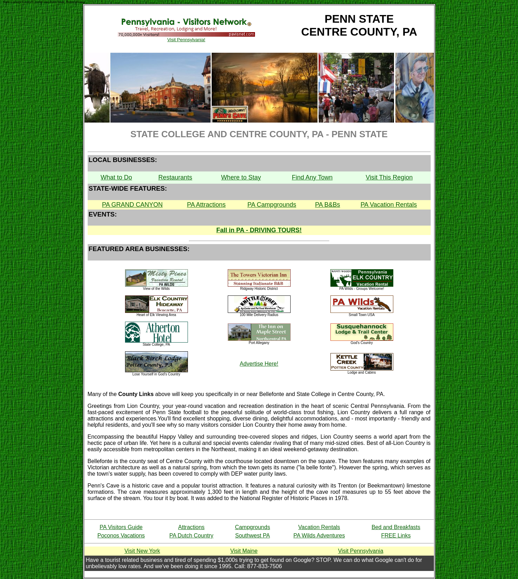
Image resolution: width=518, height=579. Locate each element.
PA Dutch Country (191, 535)
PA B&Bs (327, 204)
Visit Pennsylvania (361, 551)
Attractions (191, 527)
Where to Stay (241, 177)
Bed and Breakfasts (396, 527)
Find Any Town (312, 177)
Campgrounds (252, 527)
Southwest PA (252, 535)
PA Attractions (206, 204)
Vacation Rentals (319, 527)
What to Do (116, 177)
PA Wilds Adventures (319, 535)
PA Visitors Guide (121, 527)
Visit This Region (389, 177)
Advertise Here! (259, 364)
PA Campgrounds (271, 204)
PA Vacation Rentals (388, 204)
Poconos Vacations (121, 535)
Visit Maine (243, 551)
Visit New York (142, 551)
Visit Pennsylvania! (186, 37)
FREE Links (395, 535)
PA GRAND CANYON (132, 204)
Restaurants (175, 177)
